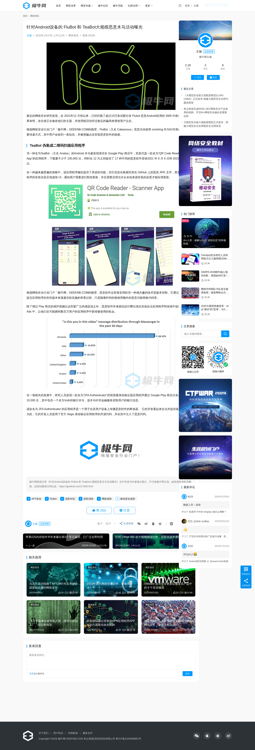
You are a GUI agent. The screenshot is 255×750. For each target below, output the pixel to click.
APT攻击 (36, 508)
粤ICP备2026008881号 (128, 738)
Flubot (53, 508)
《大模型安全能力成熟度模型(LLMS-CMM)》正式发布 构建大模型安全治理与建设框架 (206, 99)
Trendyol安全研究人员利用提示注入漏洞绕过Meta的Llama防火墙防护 (215, 258)
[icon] (196, 735)
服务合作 (88, 733)
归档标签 (73, 733)
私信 (213, 77)
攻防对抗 (70, 508)
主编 (29, 35)
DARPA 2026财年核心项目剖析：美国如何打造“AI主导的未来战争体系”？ (215, 275)
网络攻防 (107, 508)
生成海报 (125, 535)
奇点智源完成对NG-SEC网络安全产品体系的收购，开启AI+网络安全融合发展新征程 (206, 112)
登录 (201, 5)
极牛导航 (121, 5)
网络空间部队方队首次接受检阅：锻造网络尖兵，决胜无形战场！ (214, 292)
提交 (164, 674)
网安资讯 (73, 35)
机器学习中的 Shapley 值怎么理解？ (207, 511)
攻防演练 (88, 508)
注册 (209, 5)
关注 (197, 77)
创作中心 (223, 5)
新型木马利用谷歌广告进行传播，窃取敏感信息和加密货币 (219, 536)
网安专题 (89, 5)
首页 (61, 5)
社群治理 (136, 5)
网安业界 (74, 5)
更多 (150, 5)
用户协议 (58, 733)
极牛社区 (106, 5)
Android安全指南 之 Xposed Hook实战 (208, 561)
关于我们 (44, 733)
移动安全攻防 (127, 508)
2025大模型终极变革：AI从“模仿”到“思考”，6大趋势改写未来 (215, 309)
